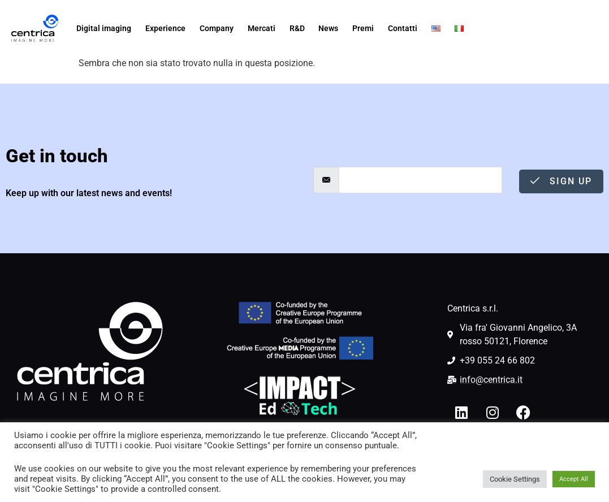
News (328, 28)
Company (217, 28)
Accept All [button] (573, 479)
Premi (363, 28)
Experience (165, 28)
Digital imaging (103, 28)
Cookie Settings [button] (515, 479)
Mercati (261, 28)
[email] (421, 180)
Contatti (402, 28)
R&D (297, 28)
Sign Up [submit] (561, 181)
